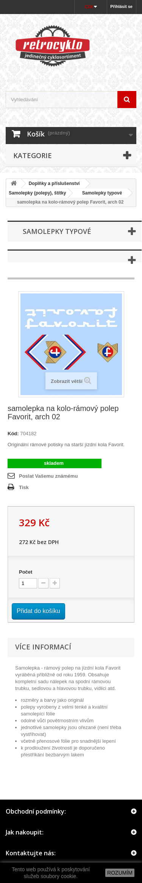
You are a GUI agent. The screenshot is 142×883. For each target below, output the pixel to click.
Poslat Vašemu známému (48, 476)
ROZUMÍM (120, 873)
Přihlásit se (121, 6)
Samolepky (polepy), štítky (37, 193)
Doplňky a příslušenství (54, 183)
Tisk (24, 487)
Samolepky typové (99, 193)
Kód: (13, 433)
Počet (25, 572)
